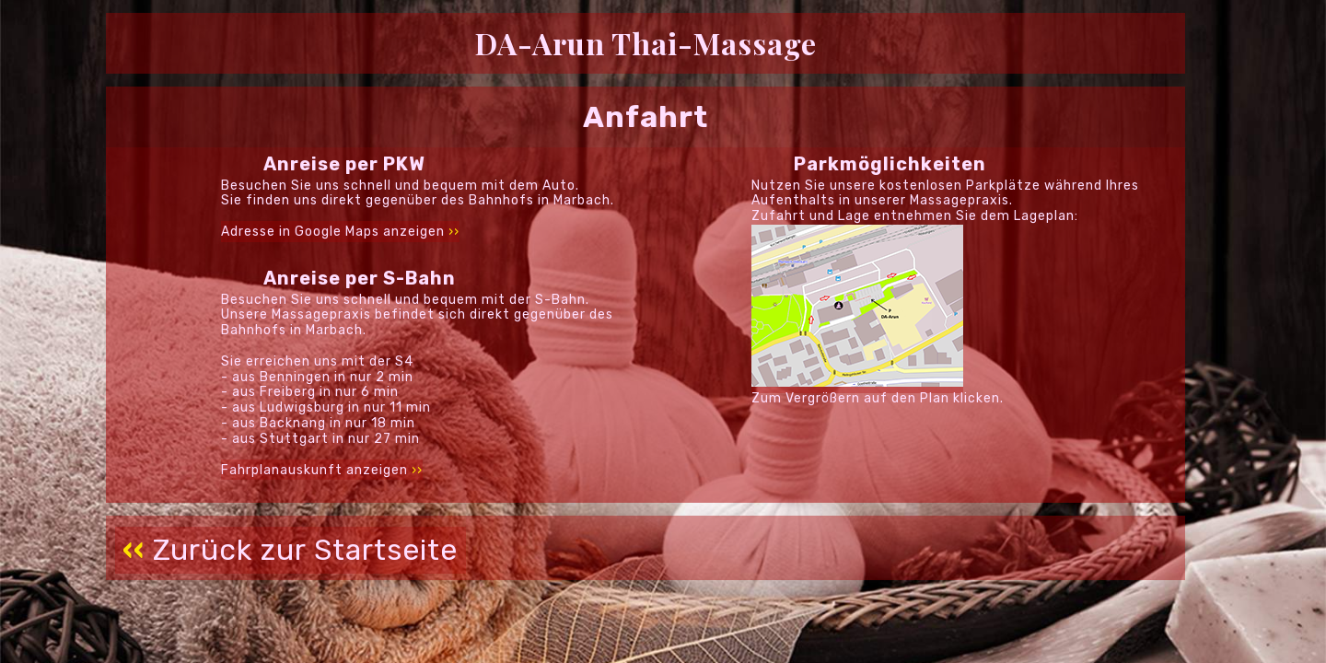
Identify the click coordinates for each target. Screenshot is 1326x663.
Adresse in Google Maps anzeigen (340, 231)
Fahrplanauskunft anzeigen (322, 469)
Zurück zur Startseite (290, 549)
